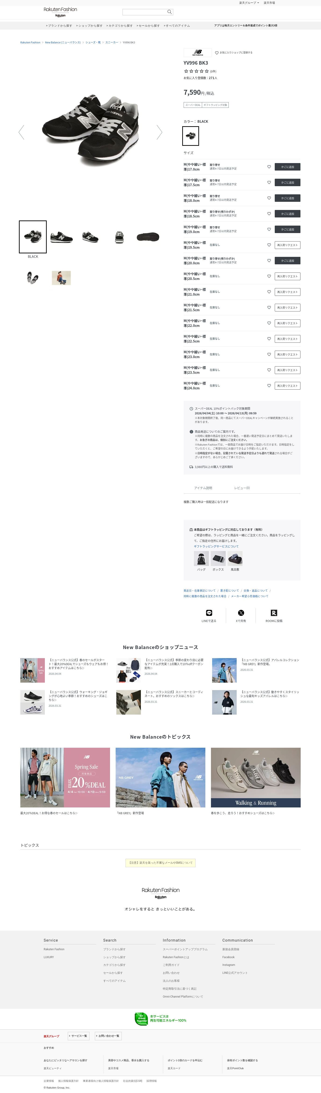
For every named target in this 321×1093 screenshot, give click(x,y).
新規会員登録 (230, 949)
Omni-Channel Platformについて (183, 996)
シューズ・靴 (93, 42)
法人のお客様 (171, 980)
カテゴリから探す (114, 965)
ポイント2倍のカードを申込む (185, 1060)
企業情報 (49, 1081)
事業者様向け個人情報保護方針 (101, 1081)
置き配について (229, 591)
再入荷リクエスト (287, 245)
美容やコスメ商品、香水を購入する (128, 1060)
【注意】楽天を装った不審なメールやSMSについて (160, 862)
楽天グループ (247, 2)
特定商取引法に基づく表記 (179, 988)
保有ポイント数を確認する (242, 1060)
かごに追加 (287, 167)
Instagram (228, 965)
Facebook (228, 957)
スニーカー (111, 42)
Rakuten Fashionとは (176, 957)
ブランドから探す (114, 949)
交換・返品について (256, 591)
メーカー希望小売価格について (249, 596)
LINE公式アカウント (235, 972)
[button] (21, 132)
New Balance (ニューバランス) (63, 42)
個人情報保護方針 (68, 1081)
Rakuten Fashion (80, 12)
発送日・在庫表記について (200, 591)
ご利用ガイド (171, 965)
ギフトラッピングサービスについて (216, 546)
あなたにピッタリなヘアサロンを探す (65, 1060)
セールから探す (113, 972)
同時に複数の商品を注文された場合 (205, 596)
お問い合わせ (171, 972)
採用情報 (151, 1081)
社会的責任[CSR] (132, 1081)
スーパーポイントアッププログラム (185, 949)
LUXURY (49, 957)
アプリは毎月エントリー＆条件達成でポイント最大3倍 (245, 25)
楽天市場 (269, 2)
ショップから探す (114, 957)
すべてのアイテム (114, 980)
